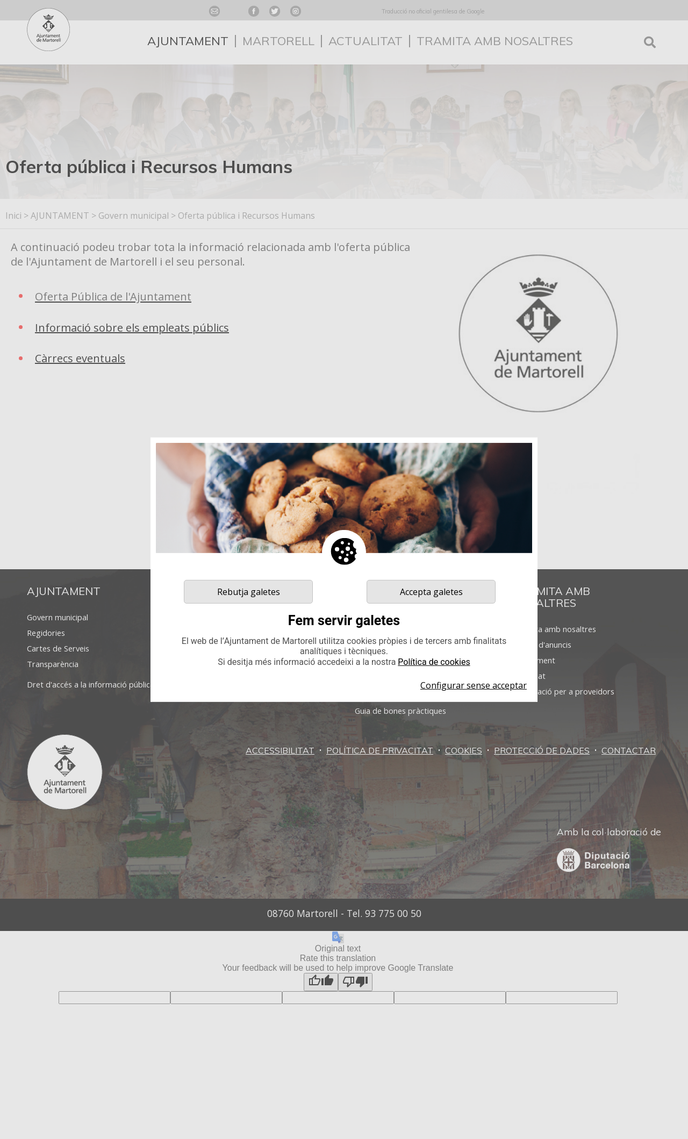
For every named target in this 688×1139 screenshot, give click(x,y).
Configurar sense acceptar (473, 685)
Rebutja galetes (248, 591)
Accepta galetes (431, 591)
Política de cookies (434, 661)
